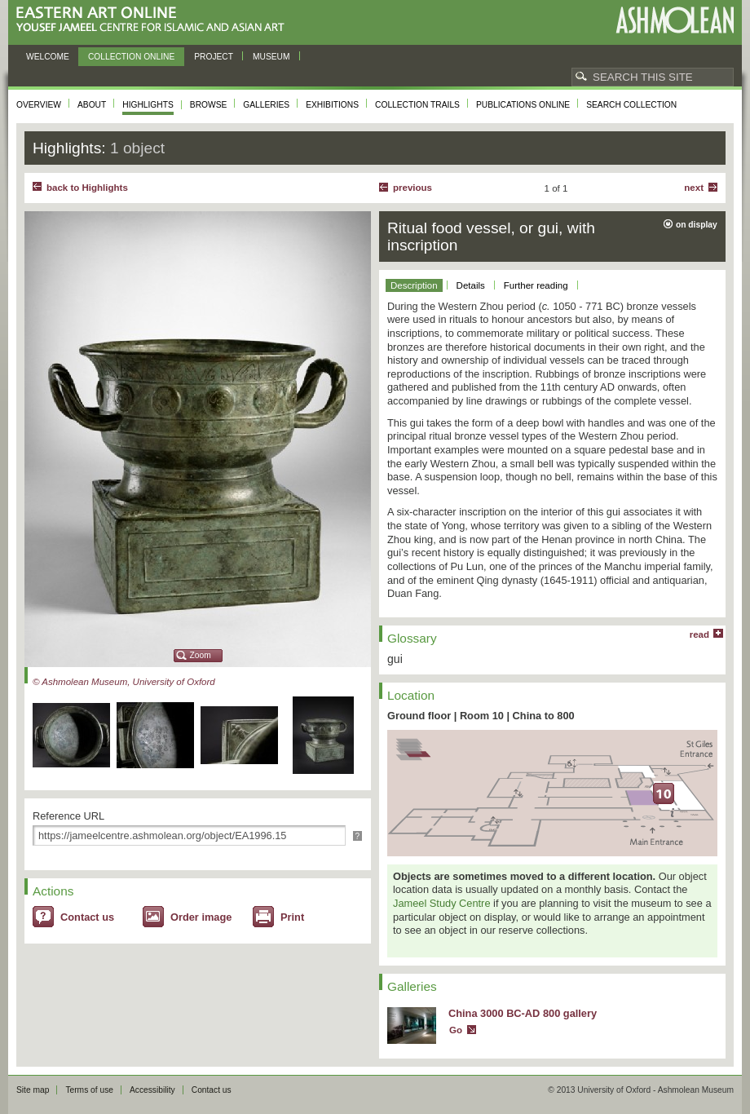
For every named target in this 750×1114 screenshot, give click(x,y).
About (91, 104)
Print (292, 917)
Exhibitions (332, 104)
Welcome (47, 56)
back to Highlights (87, 187)
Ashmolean (674, 20)
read (699, 634)
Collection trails (417, 104)
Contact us (87, 917)
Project (213, 56)
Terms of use (89, 1089)
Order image (201, 917)
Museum (271, 56)
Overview (38, 104)
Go (455, 1030)
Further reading (536, 285)
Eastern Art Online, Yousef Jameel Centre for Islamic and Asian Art (154, 20)
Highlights (148, 104)
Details (471, 285)
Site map (32, 1089)
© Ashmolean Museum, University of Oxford (124, 682)
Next (694, 187)
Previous (412, 187)
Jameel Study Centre (442, 903)
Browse (208, 104)
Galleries (266, 104)
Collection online (131, 56)
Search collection (631, 104)
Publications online (523, 104)
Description (414, 285)
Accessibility (152, 1089)
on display (696, 224)
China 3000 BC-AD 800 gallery (522, 1013)
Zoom (200, 655)
